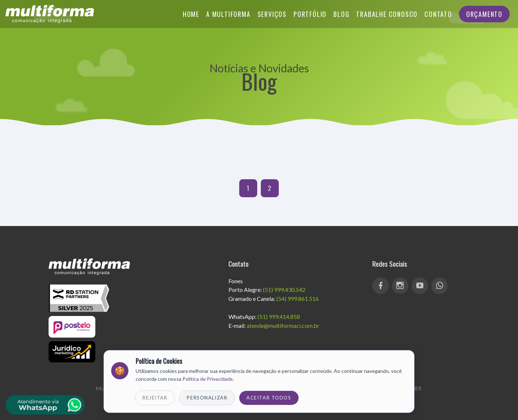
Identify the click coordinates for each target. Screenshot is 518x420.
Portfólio (310, 14)
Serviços (272, 14)
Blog (341, 14)
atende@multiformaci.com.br (283, 325)
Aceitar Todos (268, 398)
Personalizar (207, 398)
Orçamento (484, 14)
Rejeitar (154, 398)
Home (191, 14)
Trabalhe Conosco (387, 14)
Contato (438, 14)
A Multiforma (228, 14)
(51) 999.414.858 (279, 316)
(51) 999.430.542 (284, 289)
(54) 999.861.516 (297, 298)
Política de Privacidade (207, 379)
